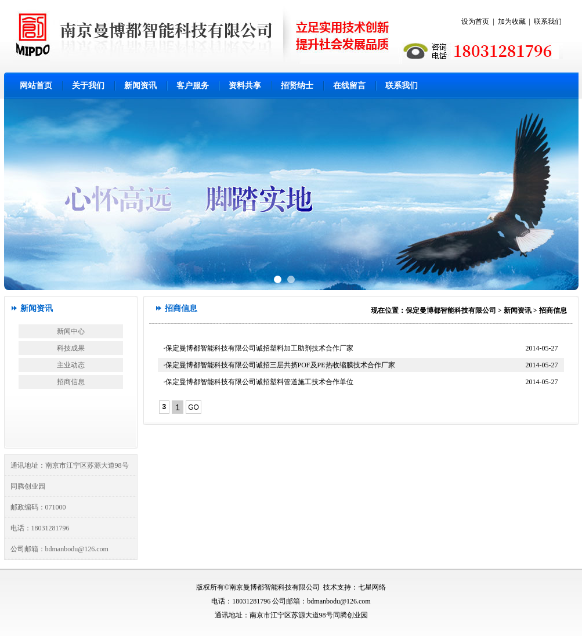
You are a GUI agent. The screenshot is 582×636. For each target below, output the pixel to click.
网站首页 (36, 85)
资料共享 (245, 85)
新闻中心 (71, 331)
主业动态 (71, 365)
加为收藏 (512, 21)
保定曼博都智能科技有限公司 (451, 310)
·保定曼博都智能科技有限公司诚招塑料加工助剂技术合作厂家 (258, 348)
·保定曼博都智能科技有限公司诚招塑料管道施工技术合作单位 (258, 382)
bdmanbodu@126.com (77, 549)
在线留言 (349, 85)
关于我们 (88, 85)
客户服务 (192, 85)
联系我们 (548, 21)
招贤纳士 (297, 85)
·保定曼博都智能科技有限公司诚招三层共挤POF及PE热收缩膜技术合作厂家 (279, 365)
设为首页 (475, 21)
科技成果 (71, 348)
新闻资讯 (140, 85)
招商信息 (71, 382)
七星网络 (372, 587)
